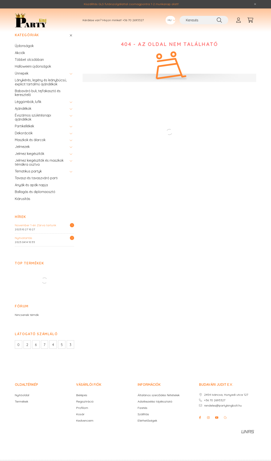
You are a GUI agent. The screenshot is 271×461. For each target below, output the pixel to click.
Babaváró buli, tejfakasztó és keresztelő (38, 99)
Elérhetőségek (147, 427)
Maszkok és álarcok (30, 146)
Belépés (81, 401)
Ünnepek (21, 80)
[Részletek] (72, 231)
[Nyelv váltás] (170, 20)
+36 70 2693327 (133, 20)
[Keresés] (204, 20)
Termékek (21, 408)
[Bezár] (255, 4)
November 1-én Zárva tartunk (35, 231)
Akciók (20, 59)
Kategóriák (27, 41)
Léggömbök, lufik (28, 108)
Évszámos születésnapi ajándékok (33, 123)
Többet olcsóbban (29, 66)
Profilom (82, 414)
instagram (208, 424)
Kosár (80, 420)
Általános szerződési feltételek (159, 401)
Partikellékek (24, 132)
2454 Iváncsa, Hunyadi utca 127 (226, 401)
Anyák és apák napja (31, 191)
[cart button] (250, 20)
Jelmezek (22, 153)
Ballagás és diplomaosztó (35, 198)
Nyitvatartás (23, 244)
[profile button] (238, 20)
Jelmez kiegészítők (29, 160)
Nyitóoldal (22, 401)
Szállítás (143, 420)
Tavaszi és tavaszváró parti (36, 184)
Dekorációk (24, 139)
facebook (200, 424)
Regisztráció (85, 408)
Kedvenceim (84, 427)
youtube (217, 424)
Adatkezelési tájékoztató (155, 408)
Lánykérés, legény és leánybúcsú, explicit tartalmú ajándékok (41, 88)
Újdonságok (24, 52)
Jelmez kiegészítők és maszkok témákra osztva (39, 169)
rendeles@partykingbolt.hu (223, 412)
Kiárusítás (22, 205)
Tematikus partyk (28, 177)
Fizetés (142, 414)
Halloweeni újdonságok (33, 73)
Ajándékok (23, 115)
